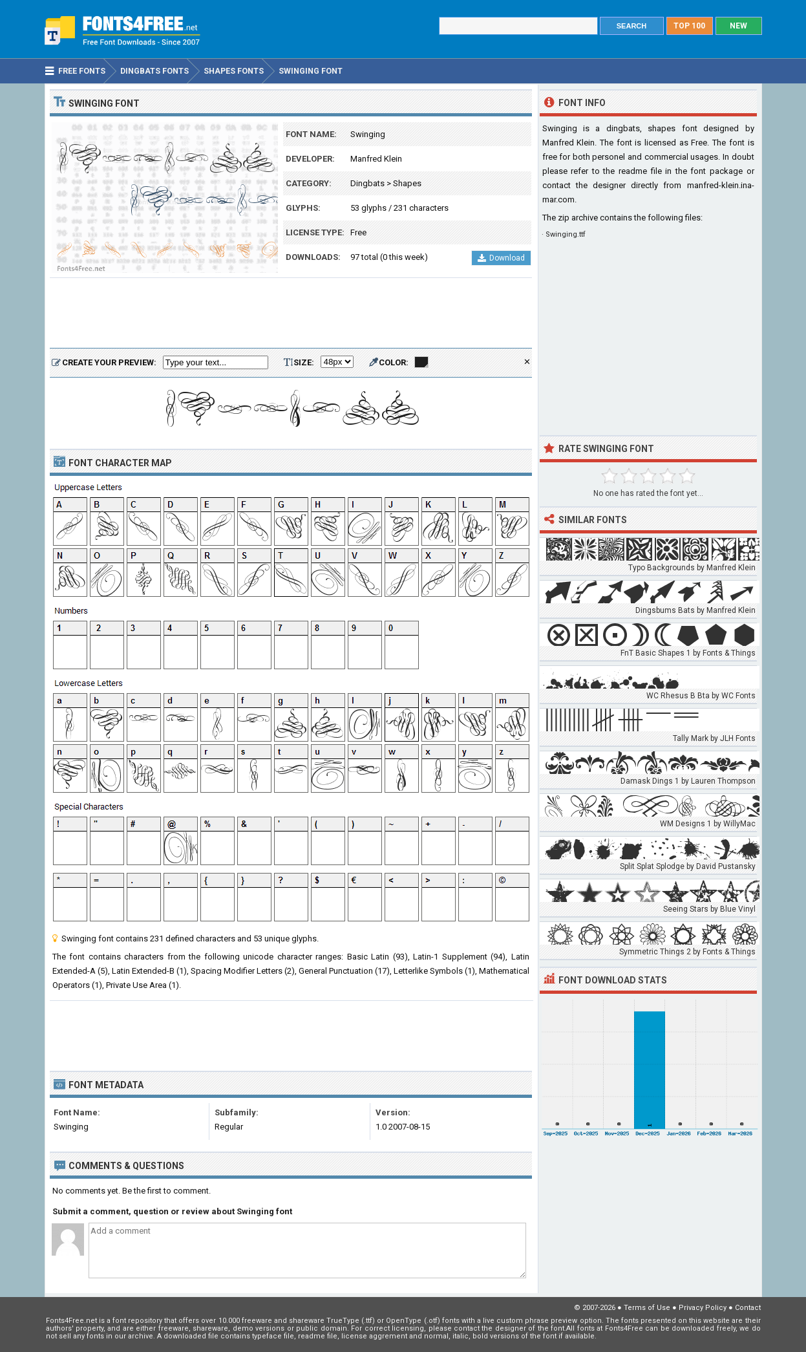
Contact (748, 1308)
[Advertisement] (291, 313)
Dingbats (367, 183)
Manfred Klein (376, 159)
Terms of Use (647, 1308)
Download (501, 258)
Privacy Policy (702, 1308)
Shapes (407, 183)
